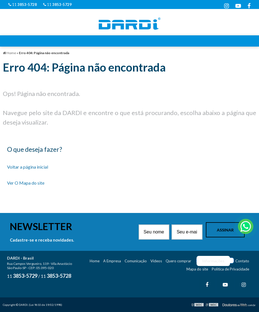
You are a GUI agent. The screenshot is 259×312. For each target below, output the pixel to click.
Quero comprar (178, 261)
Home (95, 261)
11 (22, 4)
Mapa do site (197, 269)
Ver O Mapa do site (25, 182)
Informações (213, 261)
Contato (242, 261)
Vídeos (156, 261)
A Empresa (112, 261)
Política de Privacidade (230, 269)
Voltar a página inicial (27, 166)
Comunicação (136, 261)
